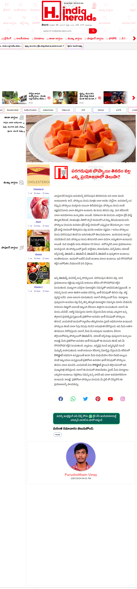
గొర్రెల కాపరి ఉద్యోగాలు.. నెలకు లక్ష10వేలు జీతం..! (37, 96)
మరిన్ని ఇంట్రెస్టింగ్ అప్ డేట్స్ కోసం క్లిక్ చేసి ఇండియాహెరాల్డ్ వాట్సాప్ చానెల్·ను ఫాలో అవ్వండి (86, 418)
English (52, 25)
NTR (84, 110)
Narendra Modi (13, 110)
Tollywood (67, 110)
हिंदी (57, 25)
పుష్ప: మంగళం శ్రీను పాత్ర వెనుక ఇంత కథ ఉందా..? (45, 46)
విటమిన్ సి (92, 254)
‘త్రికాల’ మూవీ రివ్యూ (75, 46)
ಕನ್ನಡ (67, 25)
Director (102, 110)
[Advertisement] (68, 70)
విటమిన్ (69, 254)
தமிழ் (72, 25)
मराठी (77, 25)
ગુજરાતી (62, 25)
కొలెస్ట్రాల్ (58, 356)
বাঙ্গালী (82, 25)
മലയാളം (88, 25)
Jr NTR (119, 110)
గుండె (116, 356)
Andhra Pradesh (31, 110)
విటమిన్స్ (63, 278)
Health (57, 435)
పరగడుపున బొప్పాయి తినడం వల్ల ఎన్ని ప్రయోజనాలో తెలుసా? (101, 174)
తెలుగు (45, 25)
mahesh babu (49, 110)
